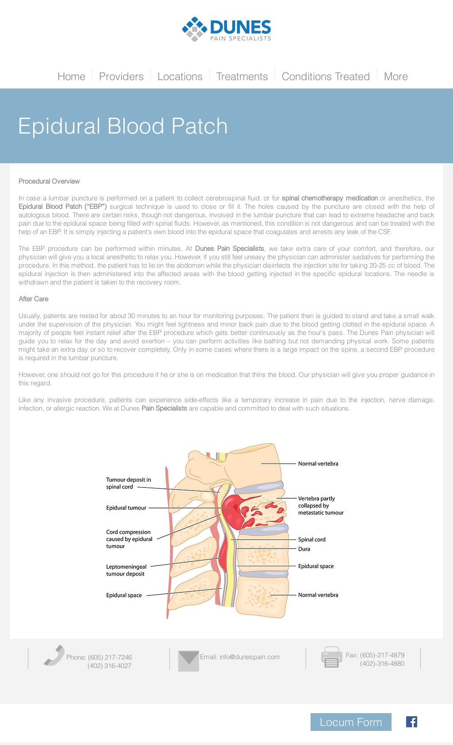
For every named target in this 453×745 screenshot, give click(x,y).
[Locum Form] (351, 722)
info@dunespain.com (249, 657)
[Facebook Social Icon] (411, 721)
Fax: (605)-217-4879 (375, 655)
